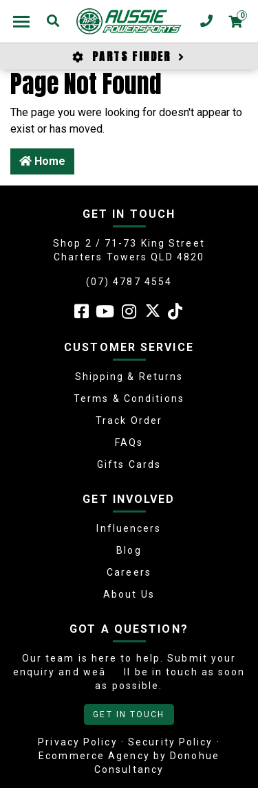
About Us (129, 594)
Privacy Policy (77, 741)
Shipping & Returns (129, 376)
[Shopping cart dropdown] (235, 21)
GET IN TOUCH (128, 714)
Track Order (129, 420)
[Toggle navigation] (21, 21)
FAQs (129, 442)
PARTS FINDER (128, 56)
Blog (128, 550)
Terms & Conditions (129, 398)
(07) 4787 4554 (129, 281)
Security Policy (170, 741)
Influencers (128, 528)
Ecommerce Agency (94, 755)
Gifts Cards (129, 464)
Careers (129, 572)
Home (42, 161)
